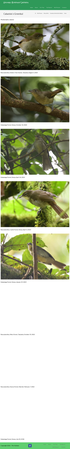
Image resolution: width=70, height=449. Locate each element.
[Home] (35, 13)
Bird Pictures (56, 447)
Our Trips (55, 444)
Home (44, 444)
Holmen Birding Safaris (16, 2)
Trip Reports (62, 444)
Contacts (63, 447)
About (49, 444)
